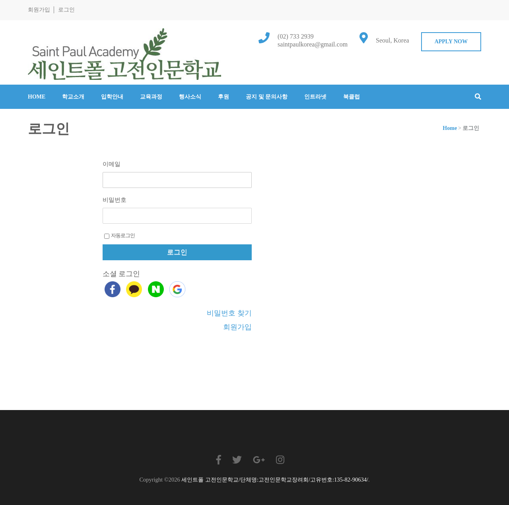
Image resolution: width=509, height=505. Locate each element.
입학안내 (112, 97)
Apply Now (451, 42)
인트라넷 (315, 97)
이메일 (111, 164)
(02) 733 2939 (296, 36)
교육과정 (151, 97)
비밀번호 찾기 (229, 313)
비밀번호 (114, 200)
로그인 (66, 10)
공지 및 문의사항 (267, 97)
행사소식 (190, 97)
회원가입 (39, 10)
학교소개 (73, 97)
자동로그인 (119, 235)
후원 (223, 97)
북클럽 (351, 97)
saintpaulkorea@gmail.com (313, 44)
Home (36, 97)
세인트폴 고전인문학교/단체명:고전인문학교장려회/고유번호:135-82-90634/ (274, 479)
